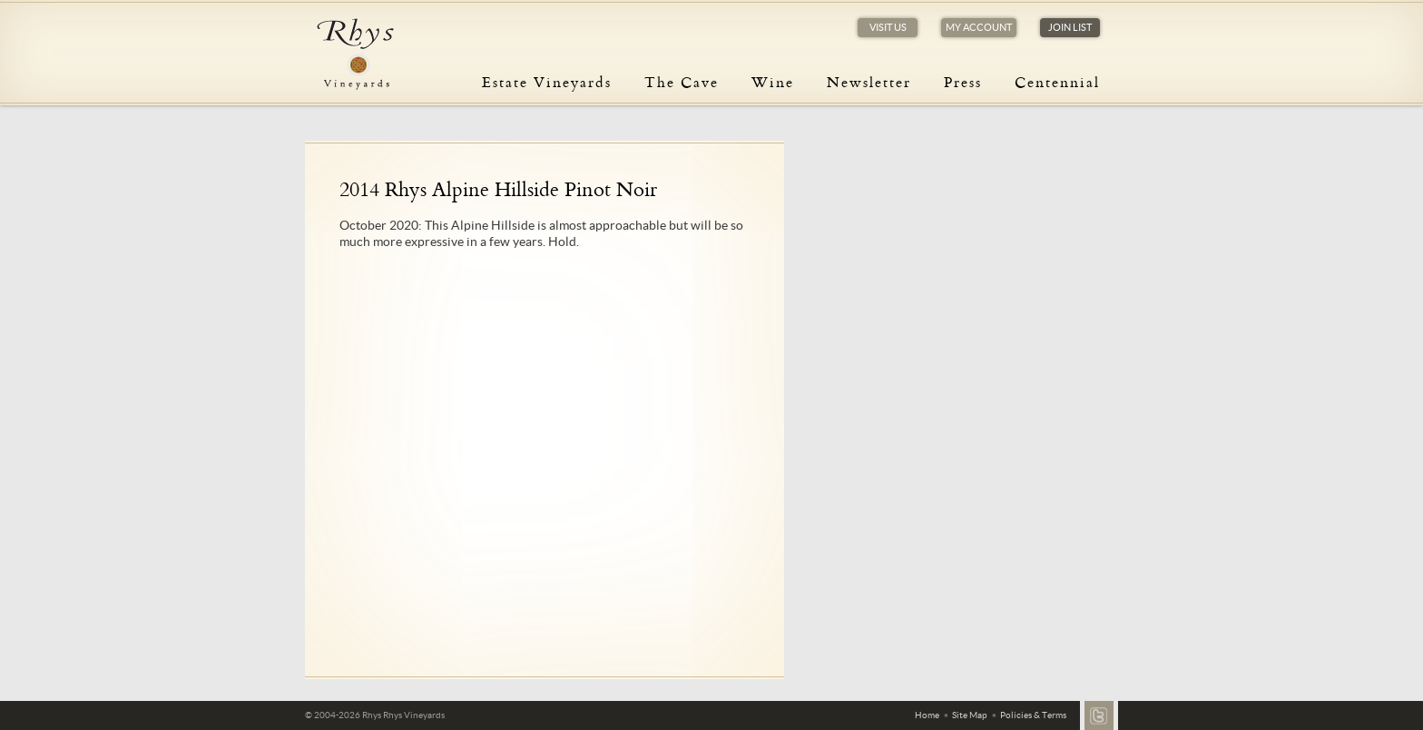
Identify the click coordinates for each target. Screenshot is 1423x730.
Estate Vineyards (547, 82)
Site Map (969, 715)
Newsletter (869, 82)
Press (963, 82)
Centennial (1057, 82)
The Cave (681, 82)
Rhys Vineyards (355, 54)
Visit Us (888, 27)
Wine (772, 82)
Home (927, 715)
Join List (1070, 27)
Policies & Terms (1033, 715)
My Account (979, 27)
